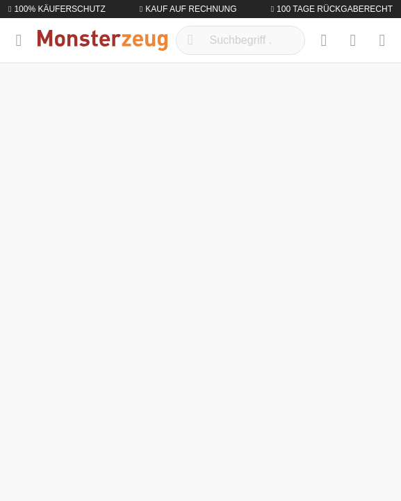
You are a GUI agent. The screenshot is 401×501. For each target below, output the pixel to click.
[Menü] (18, 40)
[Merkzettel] (323, 40)
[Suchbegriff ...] (241, 40)
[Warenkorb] (382, 40)
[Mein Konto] (353, 40)
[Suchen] (190, 40)
